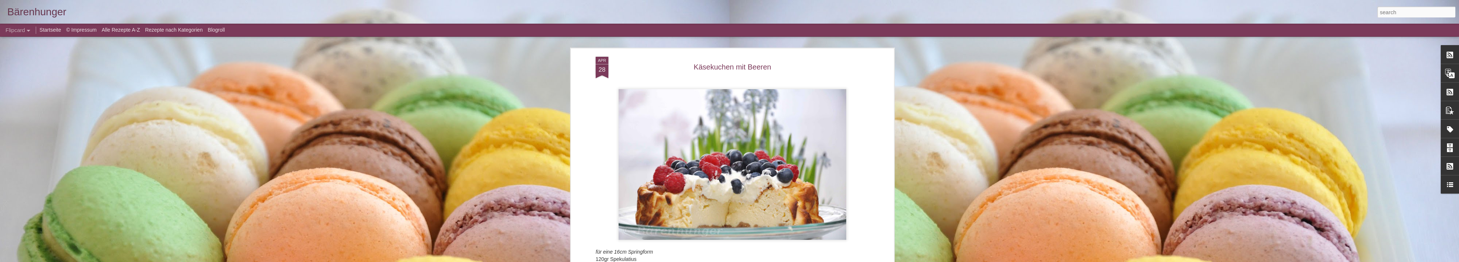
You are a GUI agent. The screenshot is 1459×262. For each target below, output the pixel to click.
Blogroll (216, 30)
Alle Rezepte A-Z (121, 30)
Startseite (50, 30)
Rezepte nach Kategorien (174, 30)
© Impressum (81, 30)
